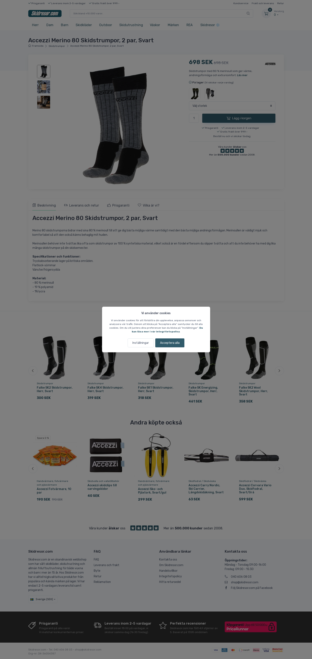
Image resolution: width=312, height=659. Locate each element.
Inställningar (140, 343)
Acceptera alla (170, 343)
